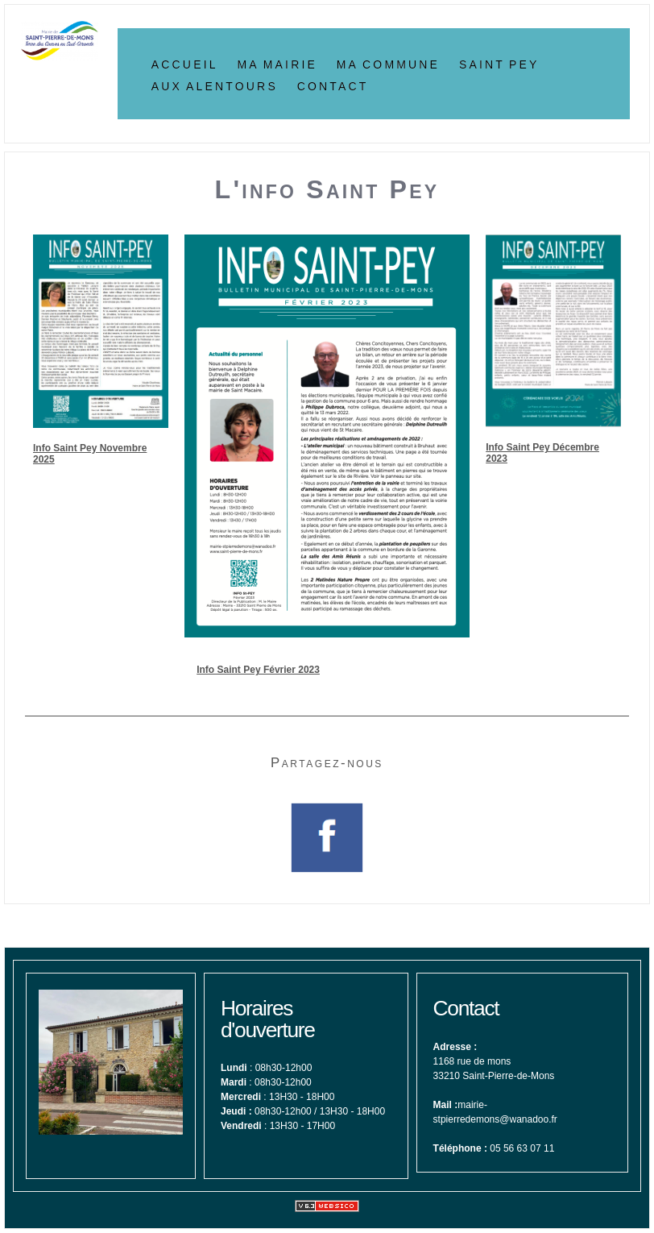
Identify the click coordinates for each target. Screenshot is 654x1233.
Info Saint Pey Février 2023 (258, 669)
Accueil (184, 63)
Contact (333, 84)
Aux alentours (214, 84)
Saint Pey (499, 63)
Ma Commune (388, 63)
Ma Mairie (277, 63)
